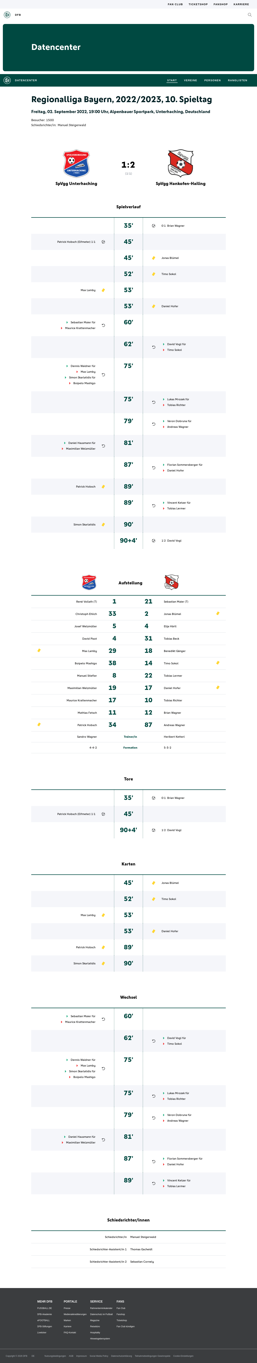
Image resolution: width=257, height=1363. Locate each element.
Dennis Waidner (81, 366)
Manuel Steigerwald (72, 125)
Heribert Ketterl (174, 736)
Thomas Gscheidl (141, 1249)
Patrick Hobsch (67, 241)
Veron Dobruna (177, 421)
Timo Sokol (169, 274)
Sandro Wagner (87, 736)
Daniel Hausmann (79, 443)
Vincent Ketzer (176, 502)
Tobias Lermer (176, 508)
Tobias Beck (171, 638)
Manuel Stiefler (87, 675)
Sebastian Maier (81, 322)
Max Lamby (88, 290)
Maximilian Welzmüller (80, 448)
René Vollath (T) (86, 601)
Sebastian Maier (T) (176, 601)
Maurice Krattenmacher (80, 328)
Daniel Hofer (170, 306)
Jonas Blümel (170, 258)
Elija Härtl (170, 626)
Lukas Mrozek (176, 399)
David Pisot (89, 638)
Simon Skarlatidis (80, 377)
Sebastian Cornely (142, 1261)
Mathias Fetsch (87, 712)
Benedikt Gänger (175, 651)
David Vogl (174, 344)
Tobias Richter (176, 405)
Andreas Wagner (177, 426)
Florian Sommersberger (182, 464)
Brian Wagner (176, 225)
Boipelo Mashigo (84, 383)
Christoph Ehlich (86, 614)
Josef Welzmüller (85, 626)
